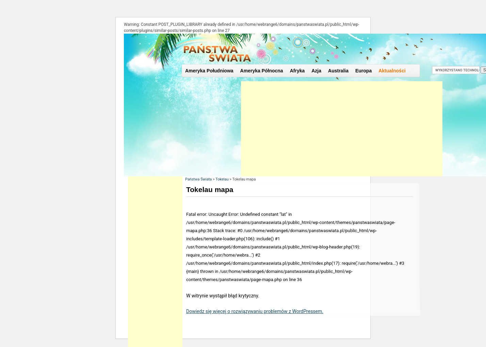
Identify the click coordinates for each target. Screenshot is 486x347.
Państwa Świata (198, 179)
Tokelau (221, 179)
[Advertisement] (341, 128)
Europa (363, 70)
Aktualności (391, 70)
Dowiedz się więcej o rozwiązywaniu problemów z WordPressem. (254, 311)
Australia (338, 70)
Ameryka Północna (261, 70)
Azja (316, 70)
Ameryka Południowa (209, 70)
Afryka (297, 70)
